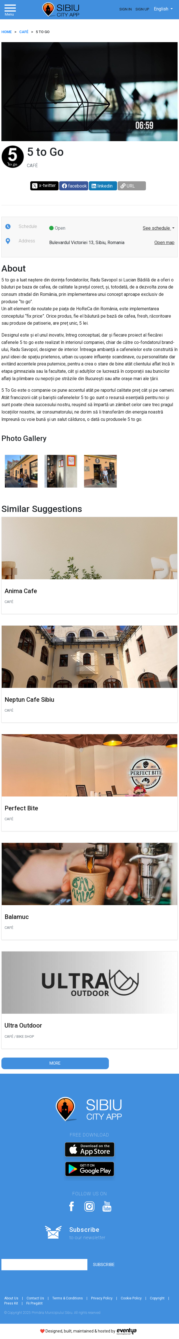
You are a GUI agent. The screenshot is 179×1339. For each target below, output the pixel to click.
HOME (6, 32)
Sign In (125, 9)
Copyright (157, 1298)
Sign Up (142, 9)
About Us (11, 1298)
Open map (164, 242)
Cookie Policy (131, 1298)
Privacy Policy (102, 1298)
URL (127, 186)
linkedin (102, 186)
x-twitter (44, 186)
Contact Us (35, 1298)
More (55, 1063)
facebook (74, 186)
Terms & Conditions (67, 1298)
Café (23, 32)
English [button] (161, 9)
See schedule (157, 228)
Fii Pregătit (34, 1303)
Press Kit (11, 1303)
